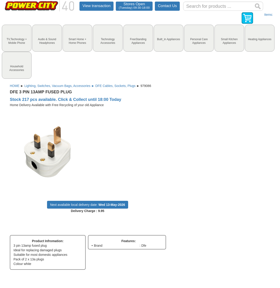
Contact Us (167, 6)
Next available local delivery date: (87, 205)
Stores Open (134, 5)
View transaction (96, 6)
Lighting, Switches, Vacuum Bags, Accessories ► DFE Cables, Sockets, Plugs (80, 86)
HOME (14, 86)
